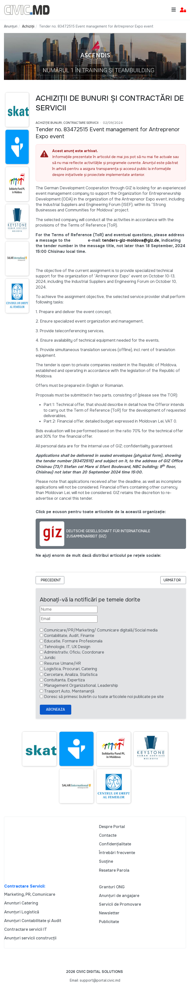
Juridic (50, 657)
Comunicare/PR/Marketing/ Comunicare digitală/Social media (101, 630)
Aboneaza (55, 709)
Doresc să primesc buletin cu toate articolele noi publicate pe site (104, 696)
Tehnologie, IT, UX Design (67, 646)
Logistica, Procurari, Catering (70, 668)
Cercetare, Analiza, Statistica (70, 674)
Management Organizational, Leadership (81, 685)
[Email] (68, 618)
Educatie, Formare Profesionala (73, 641)
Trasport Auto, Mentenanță (69, 691)
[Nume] (68, 609)
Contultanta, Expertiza (64, 680)
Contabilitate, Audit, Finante (69, 635)
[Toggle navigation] (173, 9)
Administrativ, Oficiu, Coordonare (74, 652)
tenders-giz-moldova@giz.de (130, 240)
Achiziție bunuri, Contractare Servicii (67, 123)
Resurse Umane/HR (62, 663)
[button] (183, 10)
